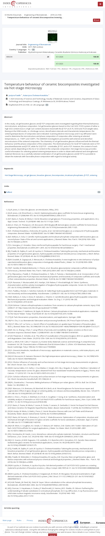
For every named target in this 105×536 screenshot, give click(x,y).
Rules (19, 520)
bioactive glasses (44, 175)
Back (96, 20)
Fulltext (9, 192)
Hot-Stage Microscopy (14, 175)
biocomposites (58, 175)
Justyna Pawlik (15, 95)
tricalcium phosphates (74, 175)
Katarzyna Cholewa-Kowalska (35, 95)
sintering (93, 175)
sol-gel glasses (30, 175)
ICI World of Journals (13, 15)
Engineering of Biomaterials (35, 15)
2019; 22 (55, 15)
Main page (7, 520)
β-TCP (86, 175)
